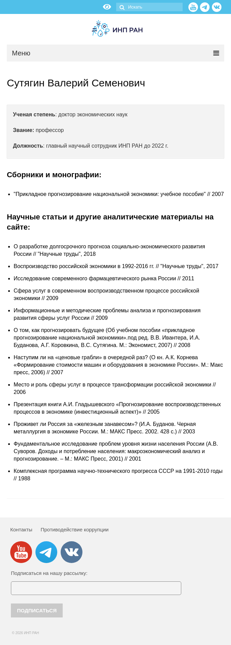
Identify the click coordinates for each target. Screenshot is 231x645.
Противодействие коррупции (74, 529)
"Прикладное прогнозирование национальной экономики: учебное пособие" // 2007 (119, 194)
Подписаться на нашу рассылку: (49, 573)
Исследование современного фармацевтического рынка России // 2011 (104, 278)
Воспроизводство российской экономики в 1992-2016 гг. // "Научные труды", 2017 (116, 266)
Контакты (21, 529)
